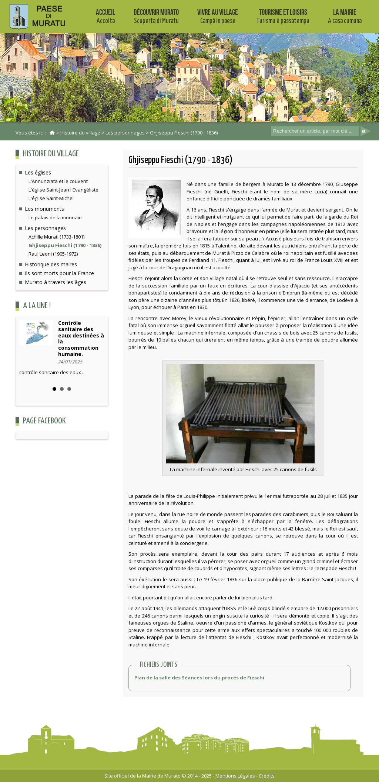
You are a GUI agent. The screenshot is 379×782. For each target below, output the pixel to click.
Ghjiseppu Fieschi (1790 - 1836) (184, 132)
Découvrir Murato (156, 16)
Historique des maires (51, 264)
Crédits (267, 775)
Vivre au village (217, 16)
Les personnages (125, 132)
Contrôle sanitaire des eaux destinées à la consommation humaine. (81, 338)
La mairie (345, 16)
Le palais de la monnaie (55, 217)
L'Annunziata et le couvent (58, 181)
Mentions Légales (235, 775)
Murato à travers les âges (55, 282)
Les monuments (44, 208)
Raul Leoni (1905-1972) (53, 253)
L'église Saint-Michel (51, 198)
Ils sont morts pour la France (59, 273)
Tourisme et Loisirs (282, 16)
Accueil (105, 16)
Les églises (38, 172)
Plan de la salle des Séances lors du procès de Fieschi (199, 677)
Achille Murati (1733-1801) (56, 236)
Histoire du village (80, 132)
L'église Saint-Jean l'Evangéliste (63, 189)
